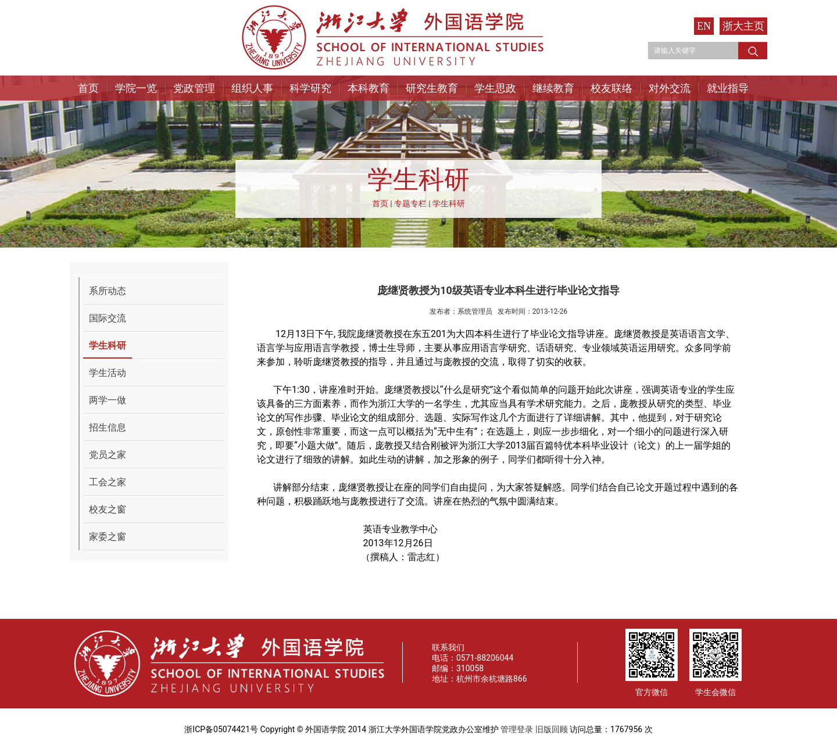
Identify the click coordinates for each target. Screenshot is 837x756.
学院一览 (136, 88)
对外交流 (670, 88)
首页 (88, 88)
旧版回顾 (551, 729)
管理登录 (516, 729)
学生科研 (448, 203)
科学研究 (310, 88)
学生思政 (495, 88)
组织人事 (252, 88)
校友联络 (611, 88)
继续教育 (553, 88)
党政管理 (194, 88)
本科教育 (368, 88)
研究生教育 (432, 88)
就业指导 (728, 88)
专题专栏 (410, 203)
